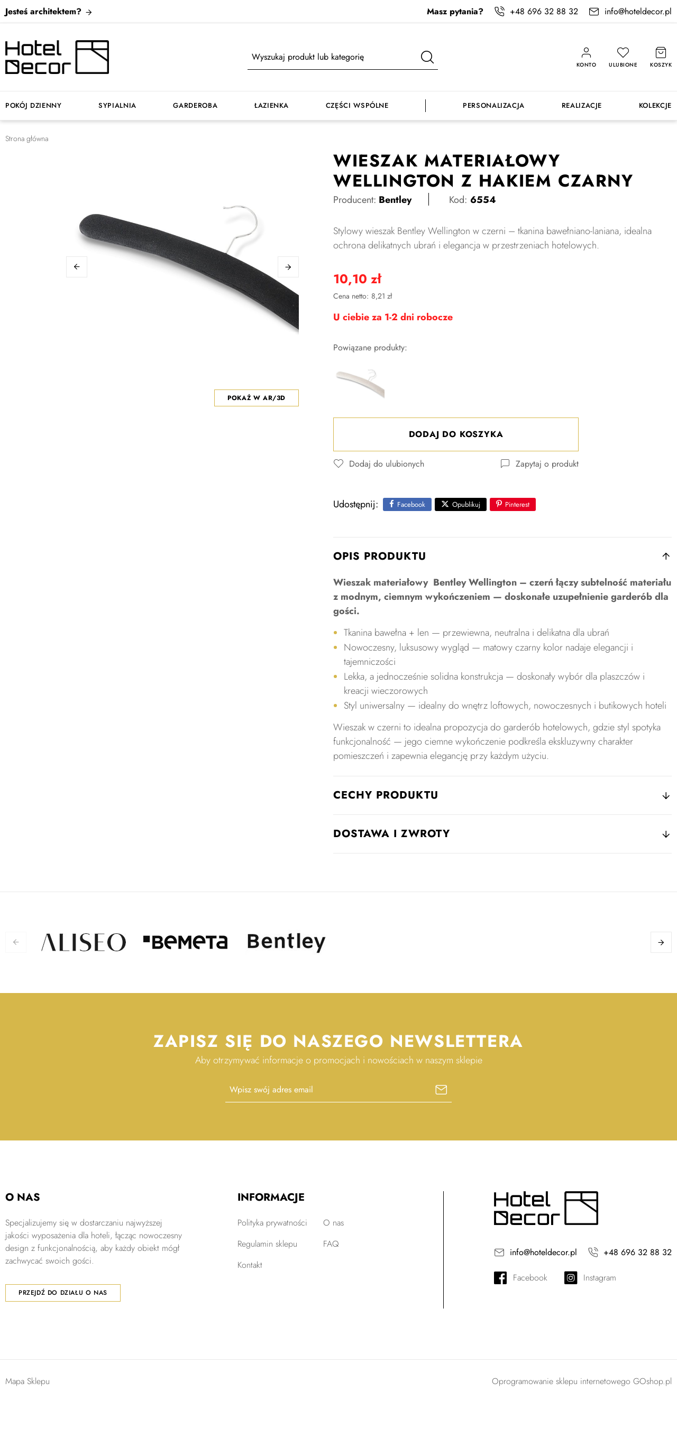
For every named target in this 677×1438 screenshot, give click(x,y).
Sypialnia (117, 105)
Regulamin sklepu (267, 1244)
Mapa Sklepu (27, 1381)
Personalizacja (494, 105)
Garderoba (195, 105)
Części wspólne (357, 105)
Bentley (395, 200)
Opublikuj (466, 504)
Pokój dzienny (33, 105)
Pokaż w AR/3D (256, 398)
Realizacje (582, 105)
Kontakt (249, 1265)
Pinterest (517, 504)
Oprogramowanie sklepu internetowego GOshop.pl (582, 1381)
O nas (333, 1223)
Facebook (411, 504)
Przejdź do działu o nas (63, 1292)
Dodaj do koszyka (456, 434)
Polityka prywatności (272, 1223)
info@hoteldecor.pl (638, 11)
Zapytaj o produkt (547, 464)
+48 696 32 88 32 (544, 11)
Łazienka (271, 105)
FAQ (331, 1244)
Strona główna (26, 138)
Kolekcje (655, 105)
